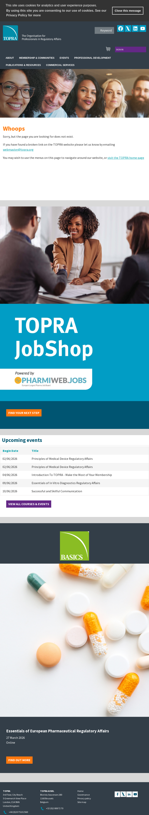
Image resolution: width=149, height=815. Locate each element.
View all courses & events (28, 504)
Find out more (19, 760)
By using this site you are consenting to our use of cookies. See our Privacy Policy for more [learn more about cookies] (56, 13)
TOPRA (40, 36)
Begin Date (10, 451)
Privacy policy (84, 798)
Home (80, 791)
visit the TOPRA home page (125, 158)
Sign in (119, 49)
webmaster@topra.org (18, 149)
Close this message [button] (128, 10)
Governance (83, 794)
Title (35, 451)
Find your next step (23, 413)
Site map (81, 802)
